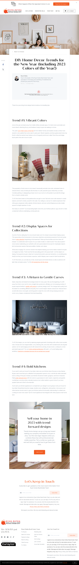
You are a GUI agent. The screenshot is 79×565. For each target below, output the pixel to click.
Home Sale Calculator (39, 544)
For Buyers (24, 531)
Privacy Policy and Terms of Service (39, 506)
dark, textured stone (21, 378)
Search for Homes (25, 534)
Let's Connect (37, 541)
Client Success (24, 542)
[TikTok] (13, 537)
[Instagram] (10, 537)
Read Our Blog (24, 539)
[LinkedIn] (4, 537)
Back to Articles (19, 51)
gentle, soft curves (31, 286)
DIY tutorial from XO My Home (40, 262)
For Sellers (24, 545)
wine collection (20, 239)
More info (65, 562)
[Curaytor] (8, 545)
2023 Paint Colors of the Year (26, 130)
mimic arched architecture (36, 349)
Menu (57, 11)
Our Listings (29, 10)
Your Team (50, 10)
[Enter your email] (35, 493)
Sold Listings (37, 539)
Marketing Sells (40, 10)
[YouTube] (7, 537)
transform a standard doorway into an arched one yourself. (34, 351)
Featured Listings (25, 537)
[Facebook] (1, 537)
